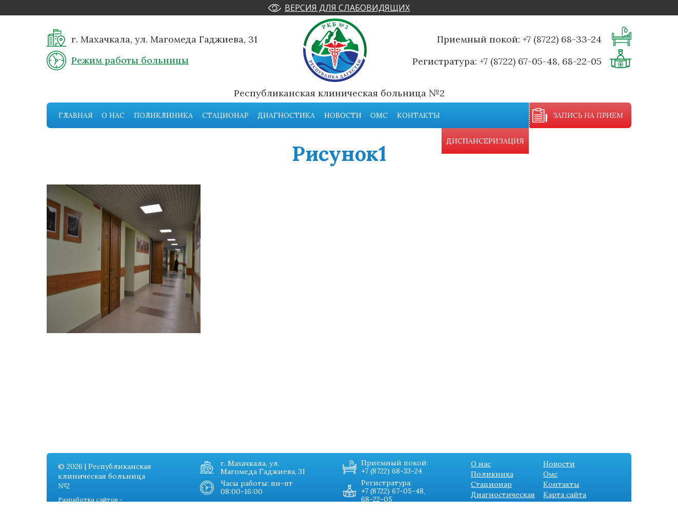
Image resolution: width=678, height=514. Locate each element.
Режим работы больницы (130, 60)
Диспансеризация (485, 141)
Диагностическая (503, 494)
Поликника (492, 474)
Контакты (418, 115)
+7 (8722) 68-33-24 (562, 39)
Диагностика (286, 115)
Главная (75, 115)
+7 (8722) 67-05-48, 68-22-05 (541, 61)
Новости (343, 115)
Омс (379, 115)
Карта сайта (564, 494)
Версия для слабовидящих (347, 7)
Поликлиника (163, 115)
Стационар (225, 115)
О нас (113, 115)
